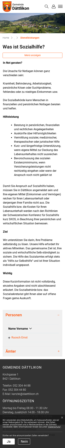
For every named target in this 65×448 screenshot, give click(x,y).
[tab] (32, 315)
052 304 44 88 (22, 394)
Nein (24, 441)
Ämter (11, 359)
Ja (9, 441)
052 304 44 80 (17, 398)
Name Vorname (14, 330)
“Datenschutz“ (54, 427)
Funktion (36, 332)
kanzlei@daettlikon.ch (25, 402)
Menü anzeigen (32, 55)
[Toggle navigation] (59, 6)
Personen (14, 315)
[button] (46, 6)
